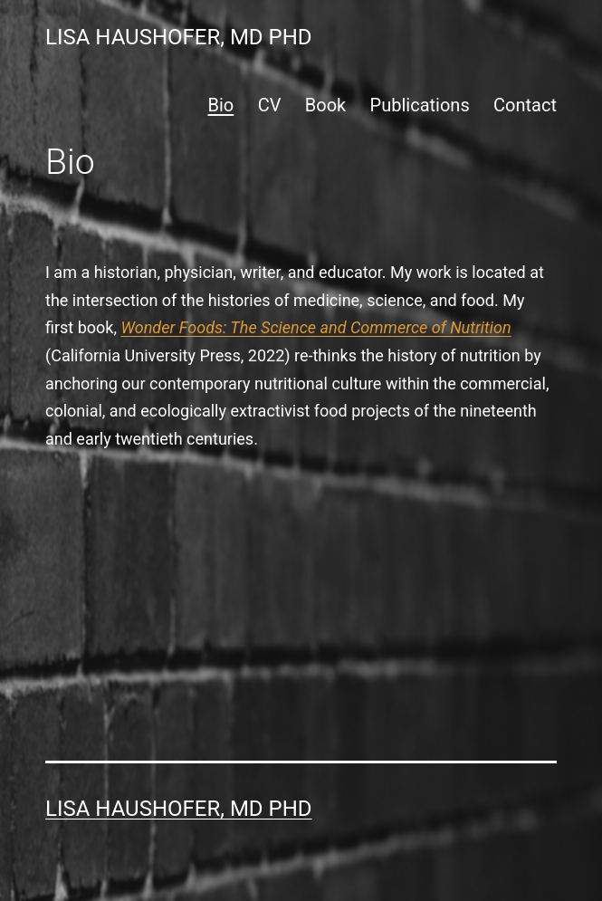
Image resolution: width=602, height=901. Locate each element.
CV (270, 105)
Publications (420, 105)
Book (325, 105)
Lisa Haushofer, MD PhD (178, 37)
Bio (221, 105)
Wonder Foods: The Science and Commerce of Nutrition (316, 327)
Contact (525, 105)
